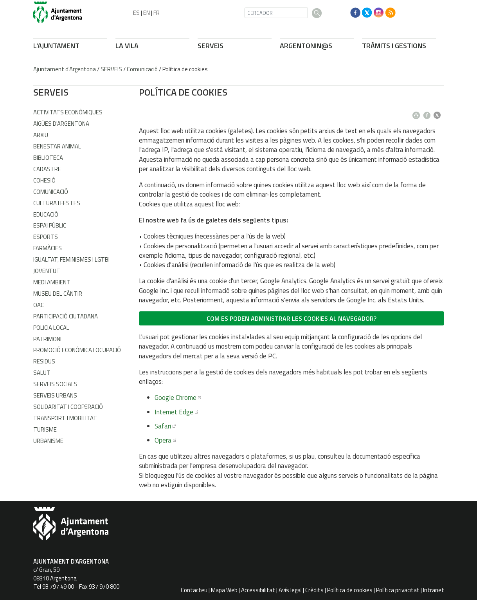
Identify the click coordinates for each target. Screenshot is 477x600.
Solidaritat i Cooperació (68, 406)
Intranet (433, 590)
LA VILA (127, 45)
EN (146, 12)
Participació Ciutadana (65, 316)
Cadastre (47, 168)
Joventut (46, 270)
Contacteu (194, 590)
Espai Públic (49, 225)
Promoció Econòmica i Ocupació (77, 349)
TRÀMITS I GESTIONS (394, 45)
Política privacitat (397, 590)
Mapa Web (224, 590)
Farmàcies (47, 248)
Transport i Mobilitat (65, 418)
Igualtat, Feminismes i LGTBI (71, 259)
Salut (41, 372)
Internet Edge (174, 412)
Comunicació (142, 69)
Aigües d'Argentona (61, 123)
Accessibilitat (258, 590)
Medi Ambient (51, 282)
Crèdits (314, 590)
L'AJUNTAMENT (56, 45)
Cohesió (44, 180)
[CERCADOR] (276, 12)
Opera (163, 440)
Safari (163, 426)
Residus (44, 361)
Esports (45, 236)
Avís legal (290, 590)
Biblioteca (48, 157)
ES (136, 12)
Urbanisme (48, 440)
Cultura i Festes (56, 203)
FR (156, 12)
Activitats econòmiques (68, 112)
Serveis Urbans (55, 395)
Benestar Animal (57, 146)
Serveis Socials (55, 384)
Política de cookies (350, 590)
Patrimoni (47, 338)
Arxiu (40, 134)
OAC (38, 304)
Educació (45, 214)
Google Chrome (175, 397)
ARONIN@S (306, 45)
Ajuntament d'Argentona (64, 69)
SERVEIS (210, 45)
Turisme (45, 429)
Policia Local (51, 327)
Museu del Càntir (57, 293)
